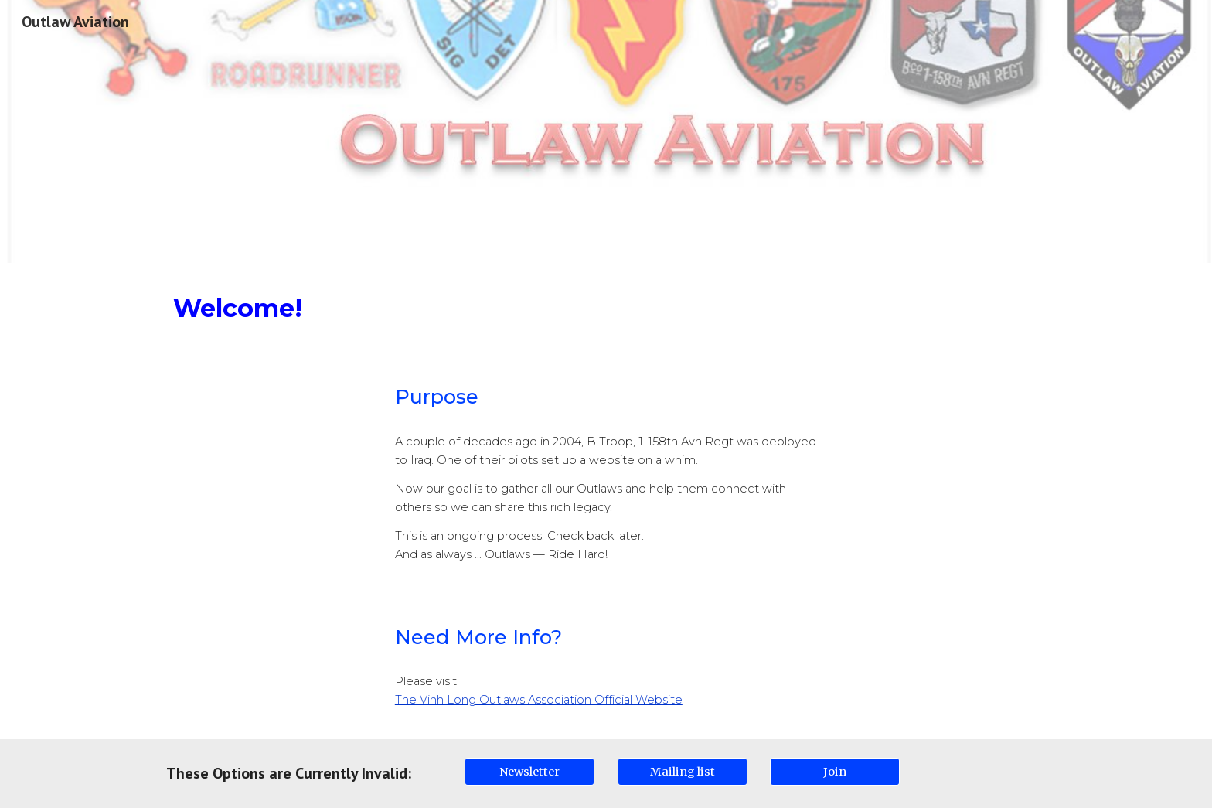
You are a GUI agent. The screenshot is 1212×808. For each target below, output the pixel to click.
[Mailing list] (682, 771)
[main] (606, 308)
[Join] (835, 771)
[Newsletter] (529, 771)
